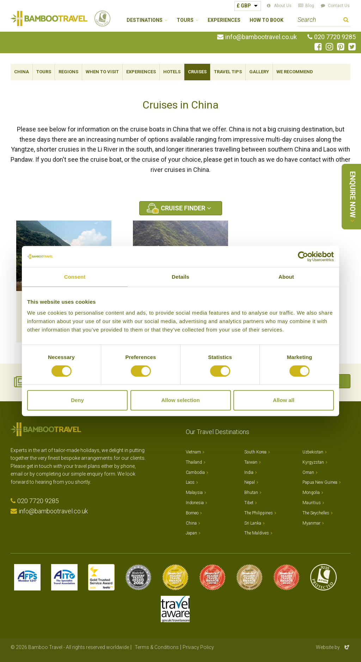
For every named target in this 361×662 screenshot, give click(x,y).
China (21, 71)
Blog (309, 5)
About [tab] (286, 277)
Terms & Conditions (157, 647)
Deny (77, 400)
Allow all (283, 400)
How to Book (266, 20)
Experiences (224, 20)
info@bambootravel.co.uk (261, 37)
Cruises (197, 71)
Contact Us (339, 5)
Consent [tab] (75, 277)
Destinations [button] (145, 20)
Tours (43, 71)
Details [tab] (180, 277)
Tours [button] (185, 20)
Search (346, 20)
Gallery (259, 71)
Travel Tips (228, 71)
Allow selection (180, 400)
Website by (333, 647)
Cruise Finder (183, 208)
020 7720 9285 (335, 37)
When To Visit (102, 71)
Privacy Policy (198, 647)
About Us (283, 5)
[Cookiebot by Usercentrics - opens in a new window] (303, 256)
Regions (68, 71)
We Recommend (294, 71)
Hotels (171, 71)
